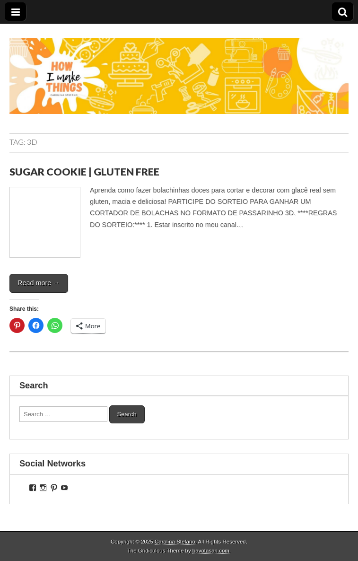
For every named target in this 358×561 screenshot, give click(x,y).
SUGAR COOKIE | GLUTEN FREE (84, 172)
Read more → (38, 283)
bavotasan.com (210, 550)
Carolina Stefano (175, 541)
